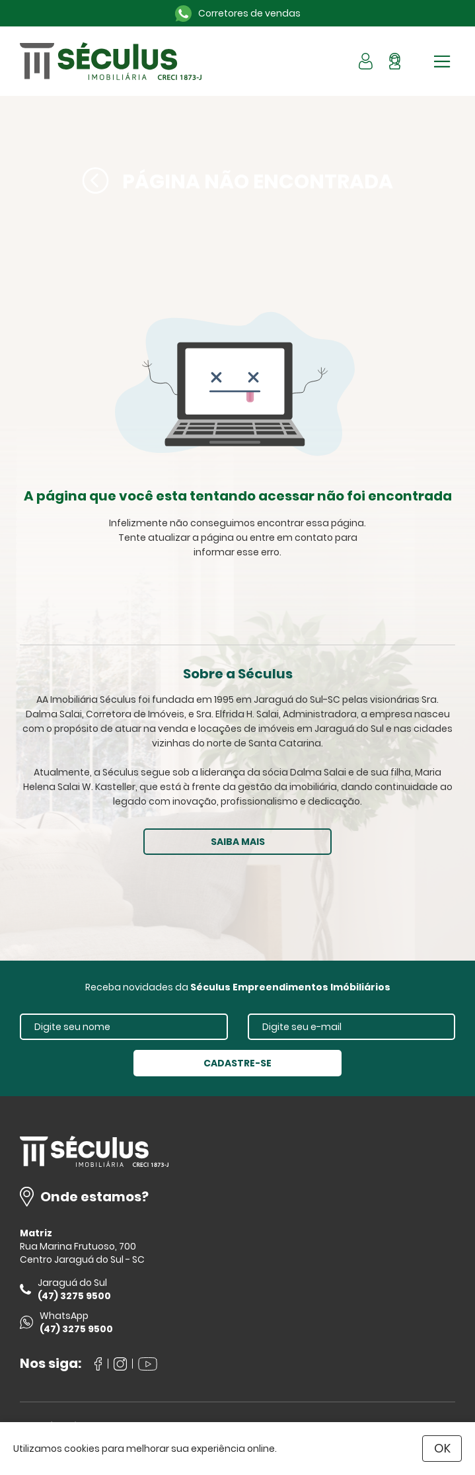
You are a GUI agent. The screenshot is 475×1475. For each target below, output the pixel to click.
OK (442, 1448)
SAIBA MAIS (238, 841)
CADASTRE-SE (237, 1063)
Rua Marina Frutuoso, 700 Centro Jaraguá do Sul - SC (82, 1253)
